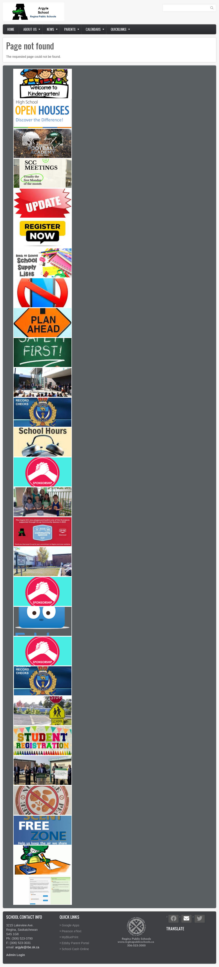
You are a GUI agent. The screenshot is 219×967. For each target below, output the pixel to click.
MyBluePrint (70, 937)
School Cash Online (75, 949)
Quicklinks (118, 29)
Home (10, 29)
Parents (70, 29)
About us (30, 29)
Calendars (93, 29)
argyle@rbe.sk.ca (27, 947)
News (50, 29)
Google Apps (70, 925)
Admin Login (15, 955)
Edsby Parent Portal (75, 943)
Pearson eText (72, 931)
